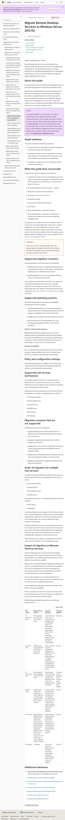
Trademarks (13, 819)
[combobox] (11, 20)
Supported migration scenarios (34, 49)
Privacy (36, 816)
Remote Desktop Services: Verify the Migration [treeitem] (14, 137)
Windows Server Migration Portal (34, 237)
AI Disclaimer (4, 816)
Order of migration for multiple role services (48, 291)
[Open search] (57, 2)
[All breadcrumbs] (26, 17)
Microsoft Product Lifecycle (11, 9)
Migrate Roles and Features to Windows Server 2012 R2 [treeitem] (13, 59)
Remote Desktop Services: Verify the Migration (41, 787)
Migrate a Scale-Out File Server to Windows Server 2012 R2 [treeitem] (13, 160)
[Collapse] (21, 16)
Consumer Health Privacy (48, 816)
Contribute (29, 816)
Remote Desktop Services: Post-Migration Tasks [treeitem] (14, 142)
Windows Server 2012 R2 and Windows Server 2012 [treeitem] (11, 25)
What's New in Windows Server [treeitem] (11, 29)
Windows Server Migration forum (43, 133)
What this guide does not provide (34, 47)
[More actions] (62, 17)
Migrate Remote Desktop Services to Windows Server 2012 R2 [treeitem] (14, 118)
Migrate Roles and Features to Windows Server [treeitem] (12, 48)
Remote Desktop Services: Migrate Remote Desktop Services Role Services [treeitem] (14, 130)
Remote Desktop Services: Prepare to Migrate (41, 778)
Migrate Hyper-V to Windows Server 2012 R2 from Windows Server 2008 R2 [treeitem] (13, 95)
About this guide (30, 43)
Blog (22, 816)
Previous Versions (14, 816)
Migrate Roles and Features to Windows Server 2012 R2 (38, 17)
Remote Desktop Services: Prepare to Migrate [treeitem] (14, 124)
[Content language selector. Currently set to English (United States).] (9, 812)
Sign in (61, 2)
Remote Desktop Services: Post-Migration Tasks (42, 791)
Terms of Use (4, 819)
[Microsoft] (3, 2)
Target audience (30, 45)
